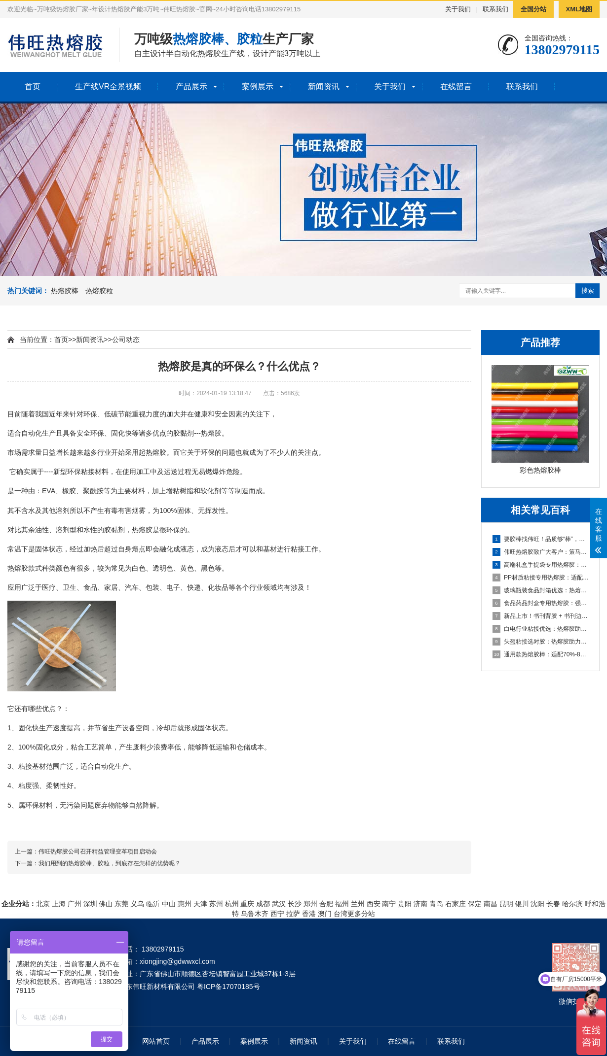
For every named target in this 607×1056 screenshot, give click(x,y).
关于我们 (458, 9)
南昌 (490, 904)
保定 (475, 904)
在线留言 (456, 86)
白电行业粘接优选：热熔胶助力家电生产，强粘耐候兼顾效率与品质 (541, 629)
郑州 (310, 904)
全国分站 (533, 9)
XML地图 (579, 9)
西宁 (277, 914)
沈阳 (537, 904)
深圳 (90, 904)
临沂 (153, 904)
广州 (74, 904)
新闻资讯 (324, 86)
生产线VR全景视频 (108, 86)
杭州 (232, 904)
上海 (59, 904)
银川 (522, 904)
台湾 (340, 914)
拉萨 (293, 914)
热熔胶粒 (99, 291)
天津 (200, 904)
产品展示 (191, 86)
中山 (169, 904)
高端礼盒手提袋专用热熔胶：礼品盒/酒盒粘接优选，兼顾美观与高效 (541, 565)
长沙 (295, 904)
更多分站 (361, 914)
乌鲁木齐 (254, 914)
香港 (309, 914)
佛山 (106, 904)
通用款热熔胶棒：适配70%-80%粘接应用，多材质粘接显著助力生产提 (541, 654)
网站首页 (156, 1041)
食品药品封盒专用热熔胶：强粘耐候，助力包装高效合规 (541, 603)
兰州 (358, 904)
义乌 (137, 904)
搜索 (587, 290)
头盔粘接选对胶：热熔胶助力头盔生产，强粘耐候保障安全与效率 (541, 642)
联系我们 (495, 9)
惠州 (184, 904)
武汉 (279, 904)
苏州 (216, 904)
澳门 (325, 914)
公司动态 (126, 339)
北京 (43, 904)
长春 (553, 904)
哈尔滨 (572, 904)
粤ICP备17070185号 (228, 986)
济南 (420, 904)
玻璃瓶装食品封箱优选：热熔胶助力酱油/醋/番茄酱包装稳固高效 (541, 590)
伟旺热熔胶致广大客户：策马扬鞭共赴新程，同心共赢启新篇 (541, 552)
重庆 (247, 904)
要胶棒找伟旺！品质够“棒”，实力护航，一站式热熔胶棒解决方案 (541, 539)
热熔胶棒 (64, 291)
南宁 (389, 904)
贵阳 (405, 904)
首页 (32, 86)
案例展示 (257, 86)
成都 (263, 904)
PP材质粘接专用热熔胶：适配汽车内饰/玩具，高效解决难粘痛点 (541, 577)
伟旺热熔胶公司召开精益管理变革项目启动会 (97, 851)
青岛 (436, 904)
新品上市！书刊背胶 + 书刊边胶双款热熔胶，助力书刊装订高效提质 (541, 616)
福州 (342, 904)
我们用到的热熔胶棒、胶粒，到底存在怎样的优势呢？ (109, 863)
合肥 (326, 904)
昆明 (506, 904)
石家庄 (455, 904)
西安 (373, 904)
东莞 (121, 904)
